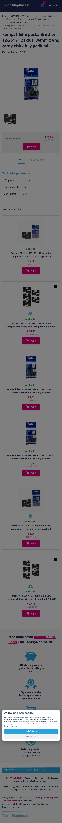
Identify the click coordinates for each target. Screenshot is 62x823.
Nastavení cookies (10, 807)
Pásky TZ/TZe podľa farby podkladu (33, 19)
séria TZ (9, 19)
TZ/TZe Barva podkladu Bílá (18, 22)
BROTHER (15, 16)
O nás (27, 778)
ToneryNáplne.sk (11, 800)
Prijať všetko (31, 731)
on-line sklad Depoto (38, 803)
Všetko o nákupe (38, 781)
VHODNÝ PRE (37, 160)
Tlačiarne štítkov (29, 16)
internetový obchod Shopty (14, 803)
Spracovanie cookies (10, 726)
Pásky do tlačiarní (48, 16)
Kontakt (38, 778)
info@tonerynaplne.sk (48, 797)
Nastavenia (31, 736)
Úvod (4, 16)
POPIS (21, 160)
